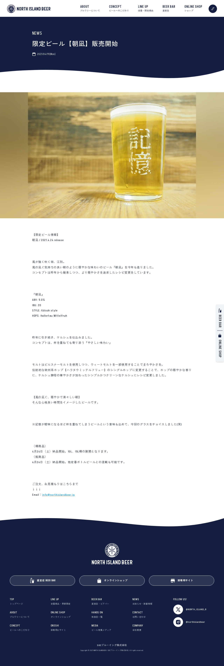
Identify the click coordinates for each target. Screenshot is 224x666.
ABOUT (90, 9)
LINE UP (145, 9)
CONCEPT (119, 9)
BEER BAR (169, 9)
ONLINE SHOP (193, 9)
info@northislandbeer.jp (58, 495)
